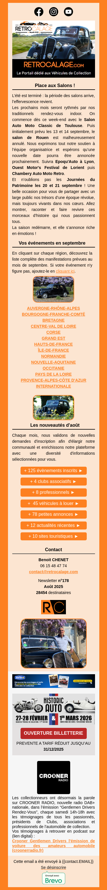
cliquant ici (65, 271)
